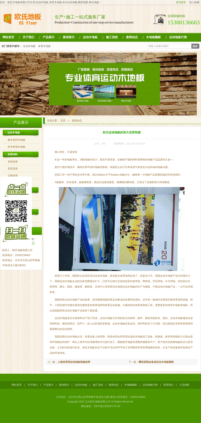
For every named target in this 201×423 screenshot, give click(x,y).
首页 (63, 120)
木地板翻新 (153, 37)
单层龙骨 (13, 161)
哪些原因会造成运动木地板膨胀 (156, 362)
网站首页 (8, 37)
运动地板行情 (178, 37)
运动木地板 (90, 37)
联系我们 (169, 384)
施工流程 (112, 37)
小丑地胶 (184, 384)
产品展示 (48, 37)
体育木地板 (44, 46)
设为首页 (181, 2)
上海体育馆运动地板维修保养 (74, 362)
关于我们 (28, 37)
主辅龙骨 (13, 175)
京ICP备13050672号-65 (107, 406)
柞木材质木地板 (16, 146)
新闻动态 (132, 37)
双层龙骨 (13, 168)
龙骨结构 (12, 154)
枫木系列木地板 (16, 139)
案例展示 (69, 37)
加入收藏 (194, 2)
